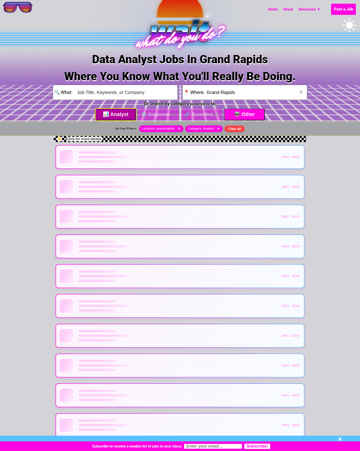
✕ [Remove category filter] (218, 129)
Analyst (116, 114)
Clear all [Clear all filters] (234, 129)
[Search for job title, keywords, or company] (124, 92)
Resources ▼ (309, 9)
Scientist (201, 114)
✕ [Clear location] (301, 92)
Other (244, 114)
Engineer (158, 114)
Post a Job (343, 9)
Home (273, 9)
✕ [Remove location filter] (179, 129)
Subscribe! (257, 446)
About (288, 9)
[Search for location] (254, 92)
